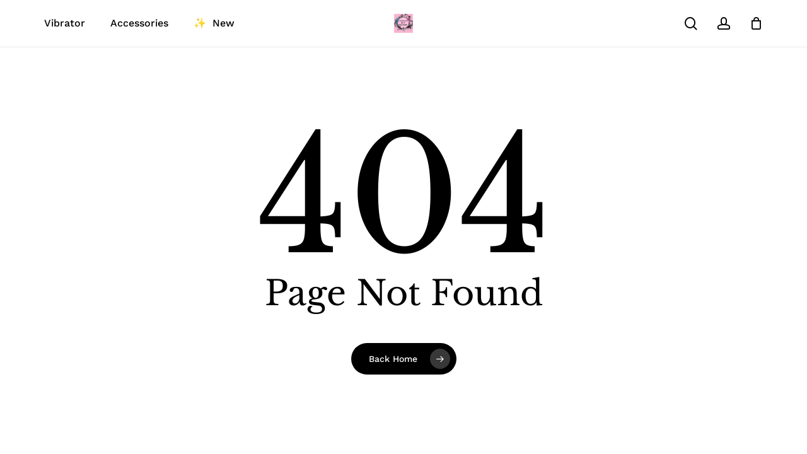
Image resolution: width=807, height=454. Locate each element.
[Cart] (756, 23)
